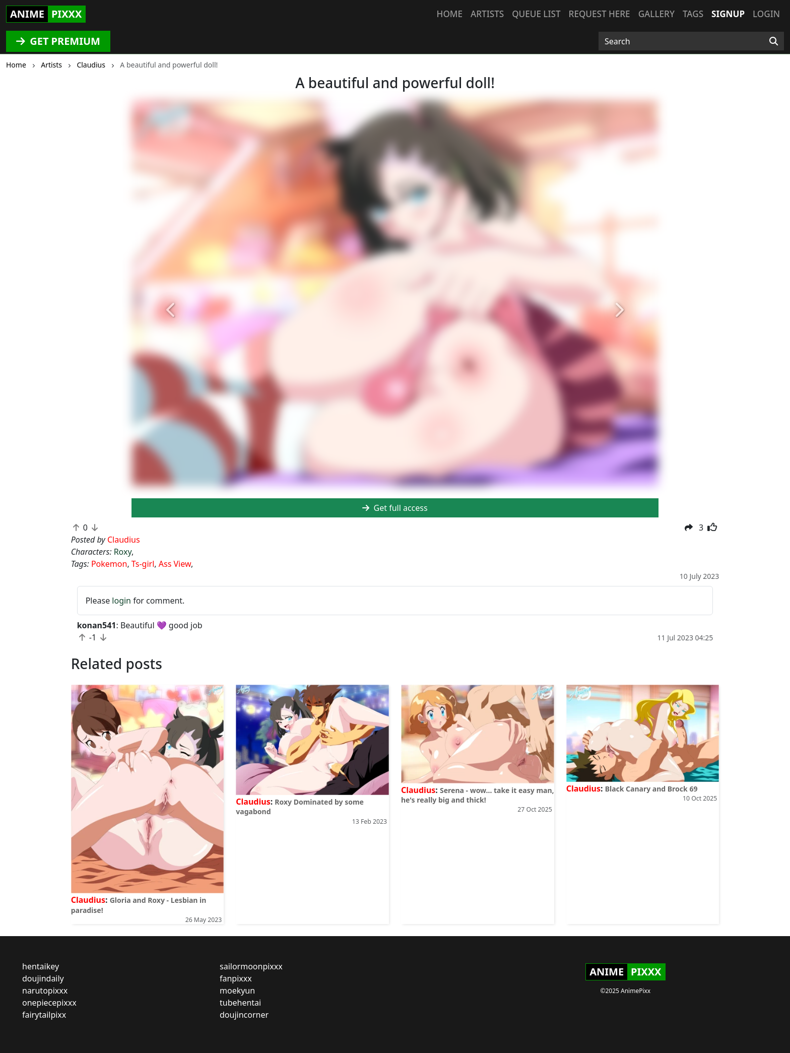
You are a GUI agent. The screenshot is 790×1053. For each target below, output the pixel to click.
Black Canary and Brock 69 (651, 789)
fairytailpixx (44, 1014)
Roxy (122, 551)
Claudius (88, 899)
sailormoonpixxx (251, 966)
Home (450, 14)
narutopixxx (45, 990)
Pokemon (109, 563)
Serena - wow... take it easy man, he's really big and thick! (477, 795)
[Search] (773, 41)
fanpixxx (236, 978)
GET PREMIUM (58, 41)
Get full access (394, 507)
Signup (728, 14)
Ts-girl (142, 563)
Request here (599, 14)
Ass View (175, 563)
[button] (171, 311)
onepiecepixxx (49, 1002)
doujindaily (43, 978)
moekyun (237, 990)
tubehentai (240, 1002)
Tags (693, 14)
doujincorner (244, 1014)
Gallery (656, 14)
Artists (487, 14)
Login (766, 14)
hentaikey (40, 966)
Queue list (536, 14)
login (121, 600)
